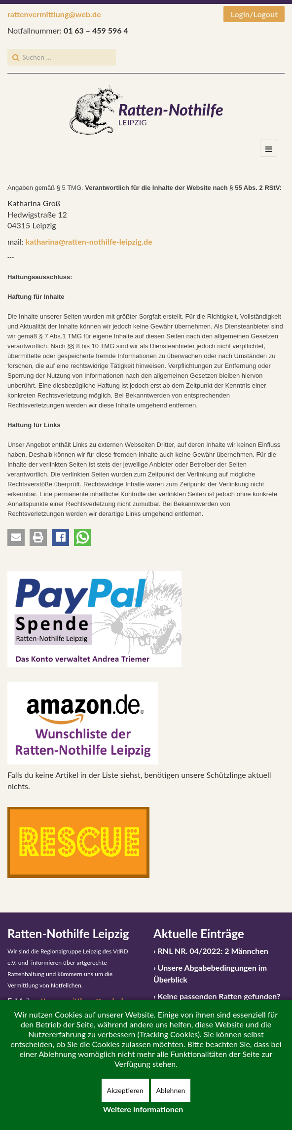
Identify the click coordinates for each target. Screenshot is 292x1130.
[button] (16, 537)
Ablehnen (170, 1090)
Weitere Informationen (143, 1109)
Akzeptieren (125, 1090)
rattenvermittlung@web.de (54, 14)
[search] (61, 57)
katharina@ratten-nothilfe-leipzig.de (89, 241)
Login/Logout (254, 14)
